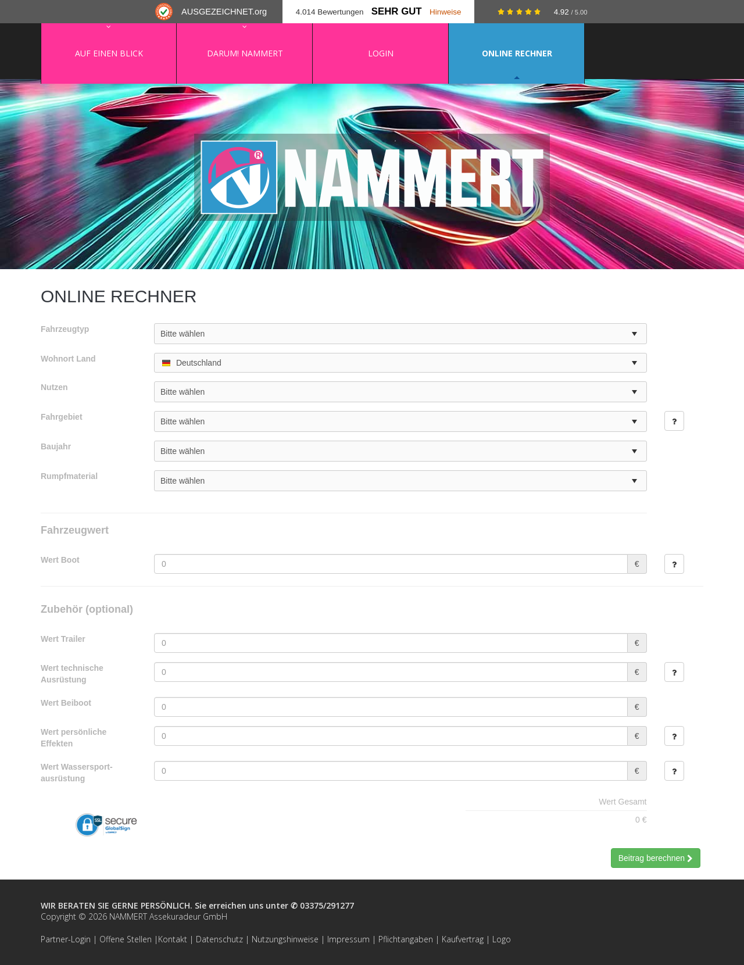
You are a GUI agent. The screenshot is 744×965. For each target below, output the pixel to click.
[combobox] (400, 362)
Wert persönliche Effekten (73, 737)
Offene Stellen (125, 939)
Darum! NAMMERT (245, 53)
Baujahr (56, 446)
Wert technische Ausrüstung (72, 673)
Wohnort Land (68, 358)
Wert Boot (60, 559)
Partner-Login (66, 939)
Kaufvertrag (463, 939)
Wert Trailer (63, 639)
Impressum (348, 939)
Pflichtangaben (405, 939)
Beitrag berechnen (655, 858)
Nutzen (54, 387)
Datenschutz (219, 939)
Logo (501, 939)
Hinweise (446, 12)
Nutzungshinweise (285, 939)
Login (381, 53)
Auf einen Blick (109, 53)
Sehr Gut (396, 11)
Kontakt (172, 939)
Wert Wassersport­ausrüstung (77, 772)
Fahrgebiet (62, 416)
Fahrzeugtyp (65, 329)
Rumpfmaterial (69, 476)
